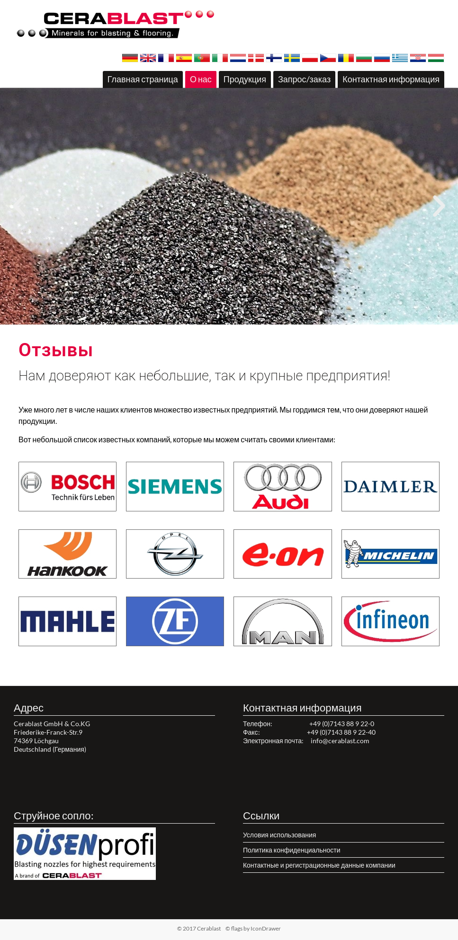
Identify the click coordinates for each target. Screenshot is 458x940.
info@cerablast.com (340, 741)
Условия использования (279, 835)
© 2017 (214, 928)
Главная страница (143, 79)
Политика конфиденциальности (292, 850)
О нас (201, 79)
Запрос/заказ (304, 79)
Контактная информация (391, 79)
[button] (220, 318)
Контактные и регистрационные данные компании (319, 865)
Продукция (245, 79)
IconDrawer (266, 928)
